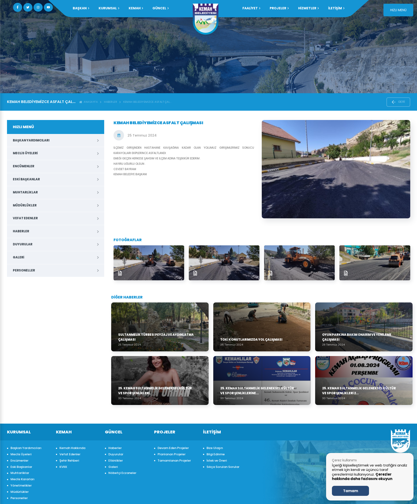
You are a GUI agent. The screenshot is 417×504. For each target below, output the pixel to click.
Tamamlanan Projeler (174, 460)
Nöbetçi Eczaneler (122, 473)
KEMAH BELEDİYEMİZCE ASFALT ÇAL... (147, 102)
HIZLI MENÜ (398, 10)
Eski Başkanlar (26, 179)
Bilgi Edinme (216, 454)
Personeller (24, 270)
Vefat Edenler (25, 218)
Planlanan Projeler (172, 454)
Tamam (350, 490)
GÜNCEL (160, 8)
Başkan (81, 8)
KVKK (63, 467)
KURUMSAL (109, 8)
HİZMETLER (308, 8)
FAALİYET (251, 8)
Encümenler (23, 166)
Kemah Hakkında (72, 448)
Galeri (18, 257)
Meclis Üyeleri (25, 153)
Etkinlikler (115, 460)
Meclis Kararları (22, 479)
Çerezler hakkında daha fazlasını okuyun (362, 476)
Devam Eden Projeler (173, 448)
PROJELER (279, 8)
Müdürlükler (25, 205)
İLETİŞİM (336, 8)
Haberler (110, 102)
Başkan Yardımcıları (31, 140)
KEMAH (136, 8)
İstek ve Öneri (217, 460)
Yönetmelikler (21, 485)
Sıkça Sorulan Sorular (223, 467)
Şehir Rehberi (69, 460)
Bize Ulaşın (215, 448)
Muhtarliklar (25, 192)
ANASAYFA (88, 102)
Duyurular (22, 244)
